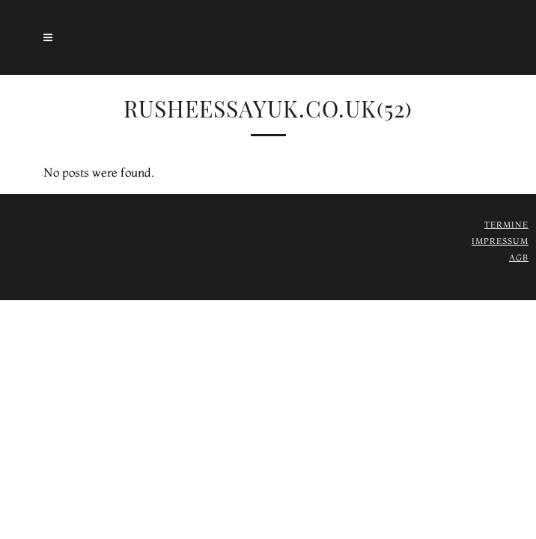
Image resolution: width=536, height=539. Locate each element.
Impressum (500, 241)
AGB (519, 257)
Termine (506, 224)
